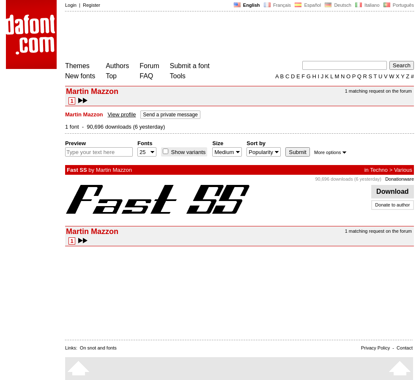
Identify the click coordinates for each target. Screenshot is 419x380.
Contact (405, 347)
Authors (117, 65)
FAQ (146, 76)
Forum (149, 65)
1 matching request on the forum (378, 91)
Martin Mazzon (114, 170)
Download (393, 191)
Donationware (399, 179)
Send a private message (170, 115)
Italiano (367, 5)
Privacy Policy (375, 347)
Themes (77, 65)
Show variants (187, 152)
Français (277, 5)
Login (71, 5)
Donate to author (392, 204)
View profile (121, 114)
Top (111, 76)
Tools (178, 76)
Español (307, 5)
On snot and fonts (98, 347)
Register (91, 5)
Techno (379, 170)
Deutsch (338, 5)
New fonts (80, 76)
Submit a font (190, 65)
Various (403, 170)
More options (330, 152)
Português (398, 5)
